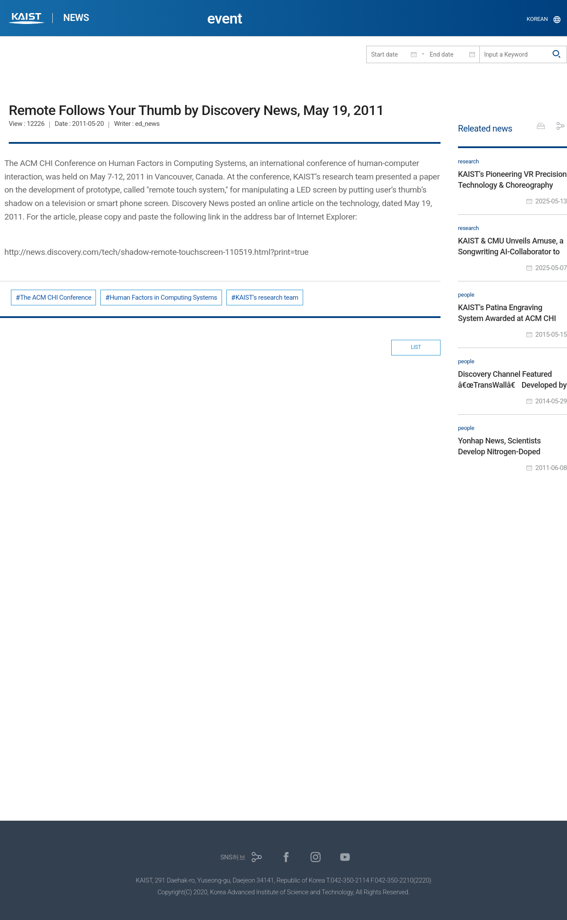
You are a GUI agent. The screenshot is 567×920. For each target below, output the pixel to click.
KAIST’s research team (267, 297)
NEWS (76, 17)
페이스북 (286, 857)
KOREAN (537, 19)
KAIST (27, 19)
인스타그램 (316, 857)
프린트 (540, 125)
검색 (557, 54)
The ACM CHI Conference (55, 297)
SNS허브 (232, 857)
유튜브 (345, 857)
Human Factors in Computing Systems (163, 297)
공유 (560, 125)
